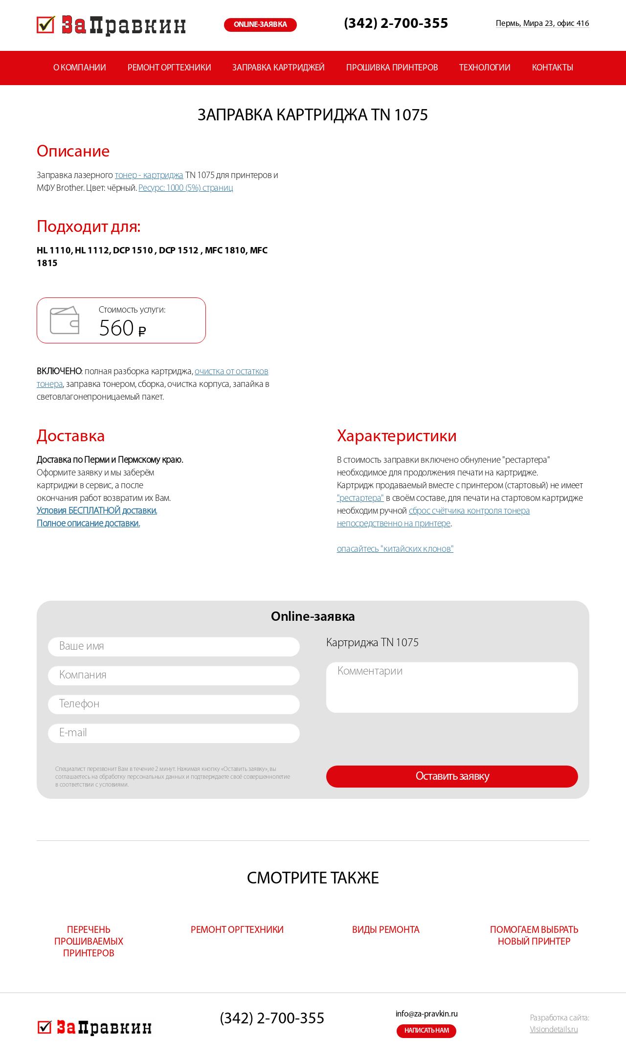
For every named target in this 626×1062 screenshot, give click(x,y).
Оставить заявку (452, 777)
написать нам (426, 1031)
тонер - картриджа (149, 176)
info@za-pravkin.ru (427, 1014)
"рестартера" (360, 498)
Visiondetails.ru (554, 1030)
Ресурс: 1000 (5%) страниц (185, 188)
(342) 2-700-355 (396, 24)
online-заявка (260, 25)
